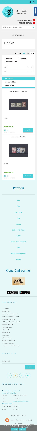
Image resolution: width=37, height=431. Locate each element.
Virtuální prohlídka (8, 343)
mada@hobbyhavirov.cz (24, 20)
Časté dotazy (7, 311)
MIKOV (18, 224)
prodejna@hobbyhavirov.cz (21, 401)
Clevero (10, 420)
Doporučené (9, 78)
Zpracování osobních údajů (11, 346)
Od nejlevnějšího (10, 82)
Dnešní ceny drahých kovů (11, 316)
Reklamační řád (8, 324)
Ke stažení (6, 332)
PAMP (18, 236)
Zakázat (22, 429)
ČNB (18, 206)
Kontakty (6, 335)
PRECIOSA (18, 212)
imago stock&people (18, 254)
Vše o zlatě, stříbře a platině (11, 322)
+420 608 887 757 (25, 23)
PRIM (18, 218)
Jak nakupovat (7, 327)
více (26, 427)
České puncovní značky (10, 314)
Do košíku (28, 130)
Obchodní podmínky (9, 319)
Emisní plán (6, 330)
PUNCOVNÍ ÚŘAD (18, 230)
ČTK (18, 248)
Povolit (14, 429)
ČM (18, 200)
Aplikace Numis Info (9, 340)
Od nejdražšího (10, 85)
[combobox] (32, 53)
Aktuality (6, 308)
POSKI (18, 259)
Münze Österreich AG (18, 242)
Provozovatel (7, 338)
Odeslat (29, 367)
